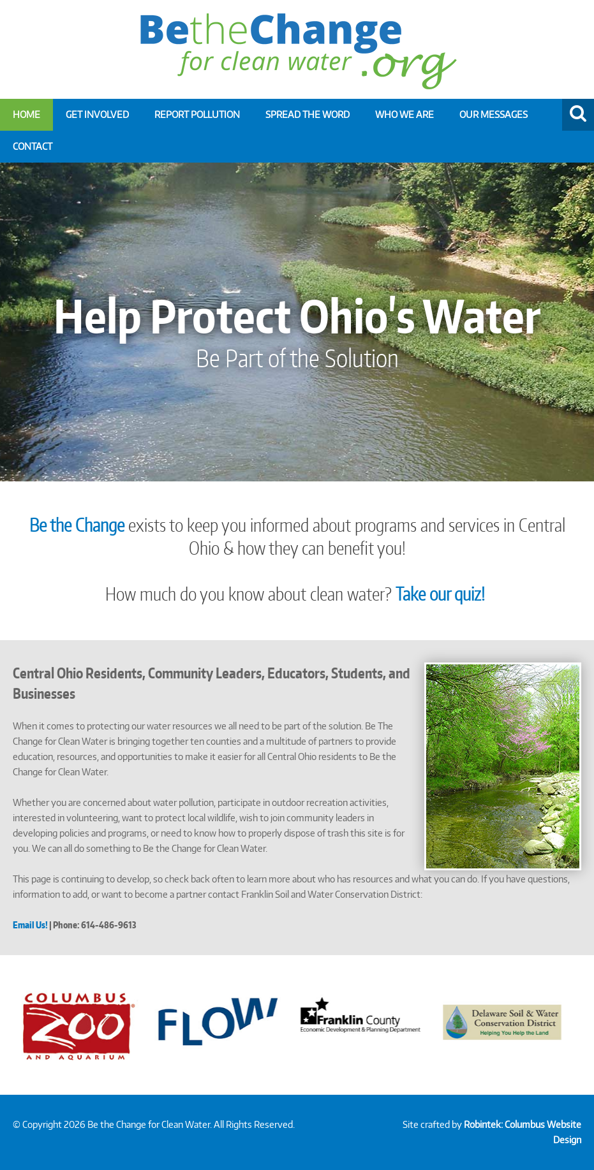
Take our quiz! (442, 593)
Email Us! (30, 924)
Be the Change (76, 524)
